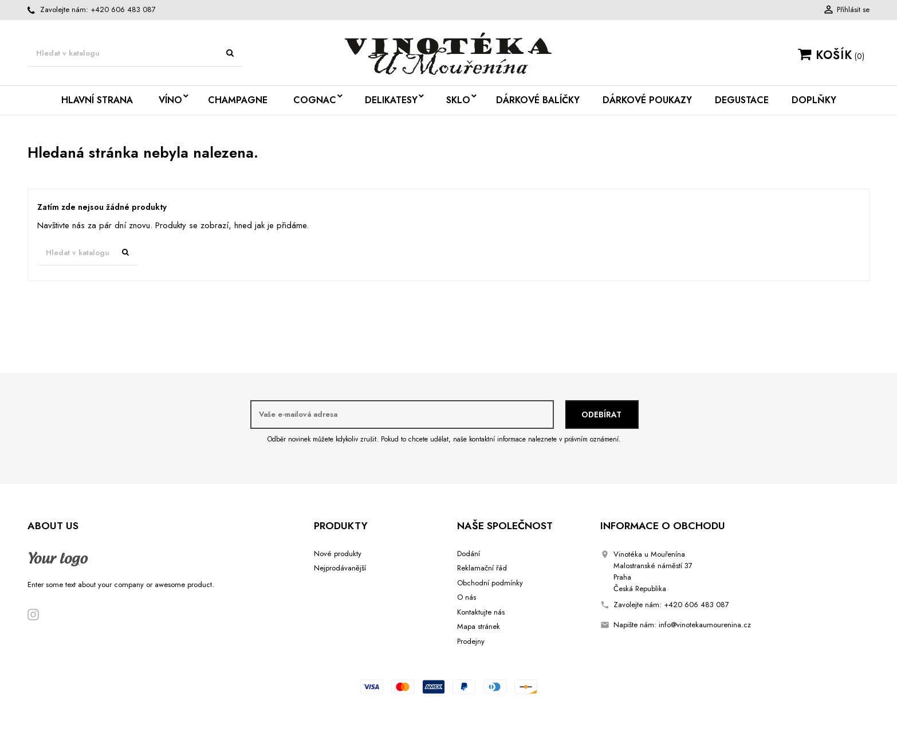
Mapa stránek (478, 626)
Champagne (237, 100)
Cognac (314, 100)
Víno (170, 100)
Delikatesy (391, 100)
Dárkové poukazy (647, 100)
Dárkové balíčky (538, 100)
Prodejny (471, 641)
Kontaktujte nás (481, 612)
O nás (466, 597)
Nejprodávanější (340, 567)
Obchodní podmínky (490, 582)
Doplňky (814, 100)
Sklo (458, 100)
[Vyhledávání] (135, 54)
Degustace (742, 100)
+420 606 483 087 (123, 9)
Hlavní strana (97, 100)
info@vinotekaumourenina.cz (705, 624)
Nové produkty (337, 553)
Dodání (468, 553)
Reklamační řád (482, 567)
